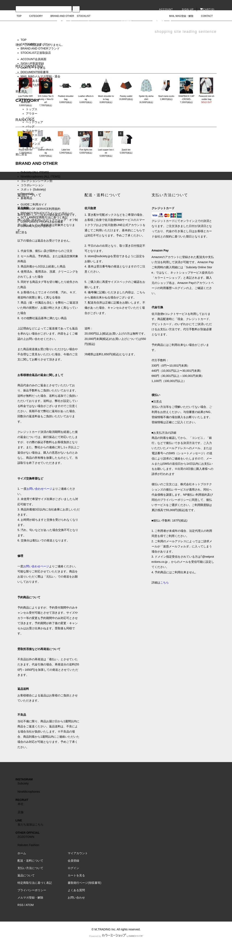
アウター (31, 113)
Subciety (23, 783)
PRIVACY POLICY (47, 213)
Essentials (27, 193)
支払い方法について (30, 868)
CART (33, 67)
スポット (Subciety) (33, 189)
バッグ (30, 126)
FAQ (32, 80)
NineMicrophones (29, 791)
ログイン (73, 868)
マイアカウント (78, 853)
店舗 (20, 812)
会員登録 (73, 860)
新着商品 (26, 198)
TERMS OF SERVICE (40, 208)
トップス (31, 109)
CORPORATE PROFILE (42, 221)
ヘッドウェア (34, 122)
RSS (20, 905)
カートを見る (76, 875)
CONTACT (36, 85)
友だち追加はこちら (30, 824)
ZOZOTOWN (26, 836)
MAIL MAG (41, 76)
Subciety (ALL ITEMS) (35, 172)
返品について (26, 875)
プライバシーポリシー (31, 890)
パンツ (30, 117)
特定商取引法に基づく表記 (34, 882)
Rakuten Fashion (28, 845)
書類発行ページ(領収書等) (84, 882)
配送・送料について (30, 860)
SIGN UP (185, 9)
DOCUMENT (35, 72)
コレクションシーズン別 (36, 180)
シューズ (31, 139)
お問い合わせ (76, 897)
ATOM (30, 905)
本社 (20, 804)
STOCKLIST (36, 52)
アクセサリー (34, 130)
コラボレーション (32, 185)
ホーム (21, 853)
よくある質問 (76, 890)
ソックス (31, 135)
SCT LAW (44, 217)
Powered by (116, 936)
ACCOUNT (163, 9)
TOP (24, 39)
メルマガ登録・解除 (30, 897)
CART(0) (207, 9)
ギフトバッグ (34, 148)
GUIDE (34, 204)
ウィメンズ (33, 143)
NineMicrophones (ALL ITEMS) (40, 176)
